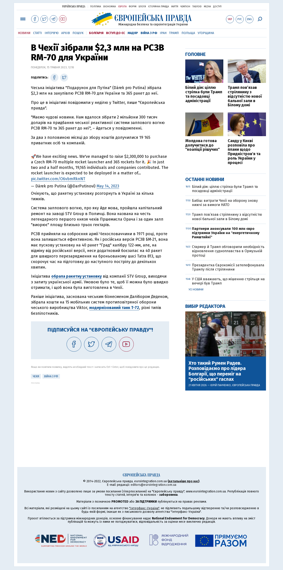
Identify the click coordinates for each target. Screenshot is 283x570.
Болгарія (96, 33)
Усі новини (196, 289)
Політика (95, 6)
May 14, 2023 (108, 186)
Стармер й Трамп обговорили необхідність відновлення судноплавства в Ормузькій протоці (228, 251)
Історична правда (158, 6)
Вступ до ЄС (115, 33)
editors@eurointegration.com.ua (153, 485)
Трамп (174, 33)
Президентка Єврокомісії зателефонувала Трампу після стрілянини (228, 267)
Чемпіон (185, 6)
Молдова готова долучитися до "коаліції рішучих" (202, 145)
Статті (37, 33)
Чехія (36, 376)
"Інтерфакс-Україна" (144, 508)
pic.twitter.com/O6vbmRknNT (58, 178)
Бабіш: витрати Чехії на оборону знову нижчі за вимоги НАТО (225, 202)
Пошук (78, 33)
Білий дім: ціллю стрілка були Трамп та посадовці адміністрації (203, 94)
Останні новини (204, 179)
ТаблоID (197, 6)
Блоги (142, 6)
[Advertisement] (100, 415)
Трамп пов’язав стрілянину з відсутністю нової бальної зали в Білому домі (245, 96)
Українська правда (73, 6)
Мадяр (133, 33)
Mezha (207, 6)
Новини (24, 33)
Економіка (109, 6)
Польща (188, 33)
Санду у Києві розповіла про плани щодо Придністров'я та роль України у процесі (244, 152)
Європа (122, 6)
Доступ (217, 6)
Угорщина (206, 33)
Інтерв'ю (52, 33)
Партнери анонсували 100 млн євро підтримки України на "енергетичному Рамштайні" (225, 233)
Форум (132, 6)
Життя (174, 6)
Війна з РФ (149, 33)
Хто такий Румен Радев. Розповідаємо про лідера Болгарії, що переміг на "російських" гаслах (217, 371)
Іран (163, 33)
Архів (65, 33)
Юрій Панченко (220, 385)
